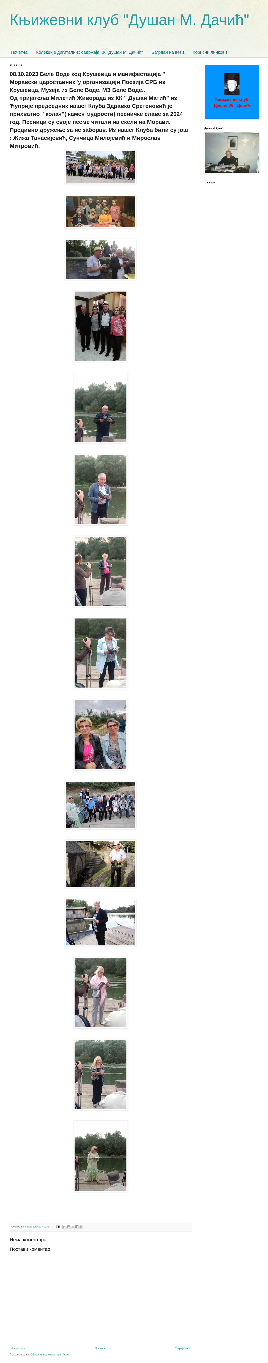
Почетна (19, 52)
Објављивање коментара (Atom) (50, 1354)
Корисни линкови (210, 52)
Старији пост (182, 1348)
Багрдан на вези (168, 52)
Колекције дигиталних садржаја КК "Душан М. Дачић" (89, 52)
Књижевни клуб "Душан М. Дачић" (129, 19)
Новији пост (18, 1348)
